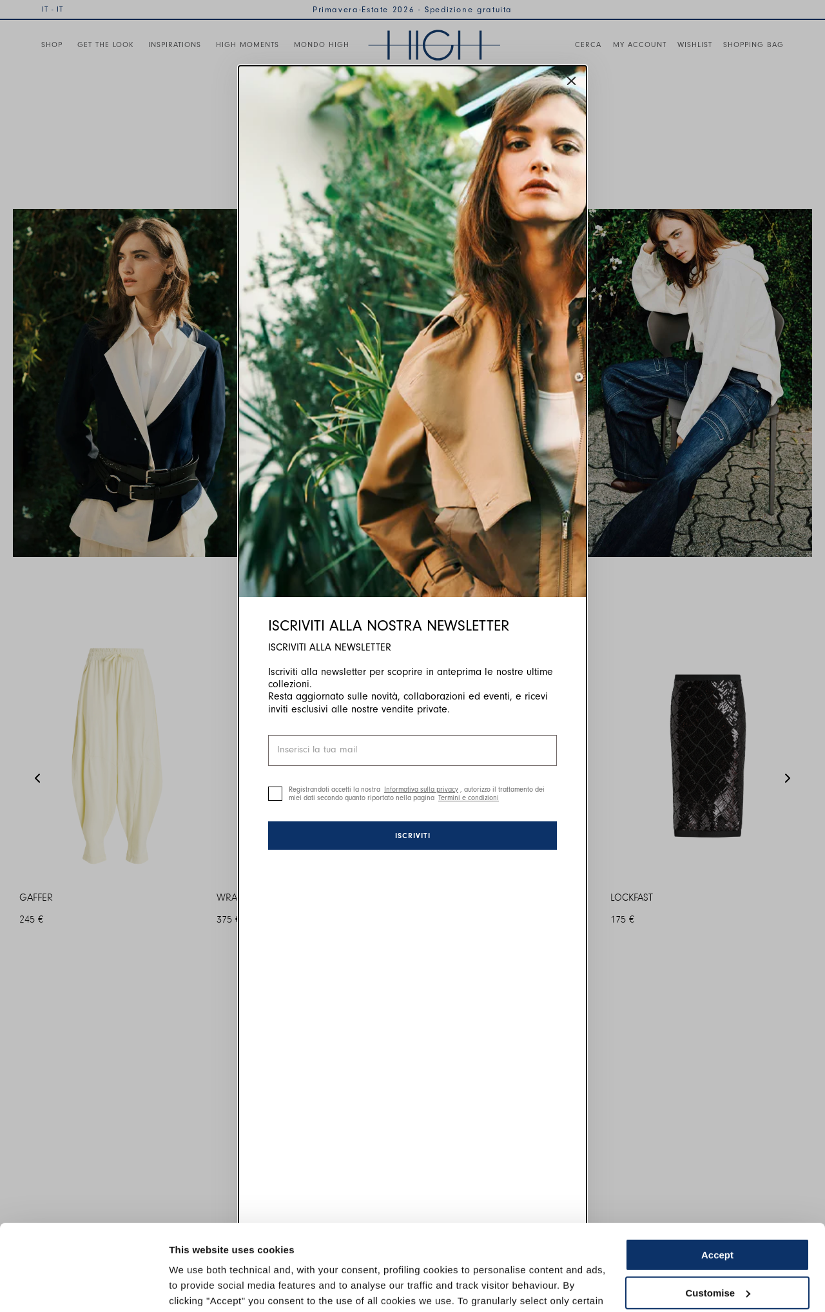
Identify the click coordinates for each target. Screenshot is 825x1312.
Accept (717, 1174)
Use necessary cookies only (717, 1249)
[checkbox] (275, 794)
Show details (199, 1286)
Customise (717, 1211)
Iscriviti (413, 835)
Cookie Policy (530, 1251)
